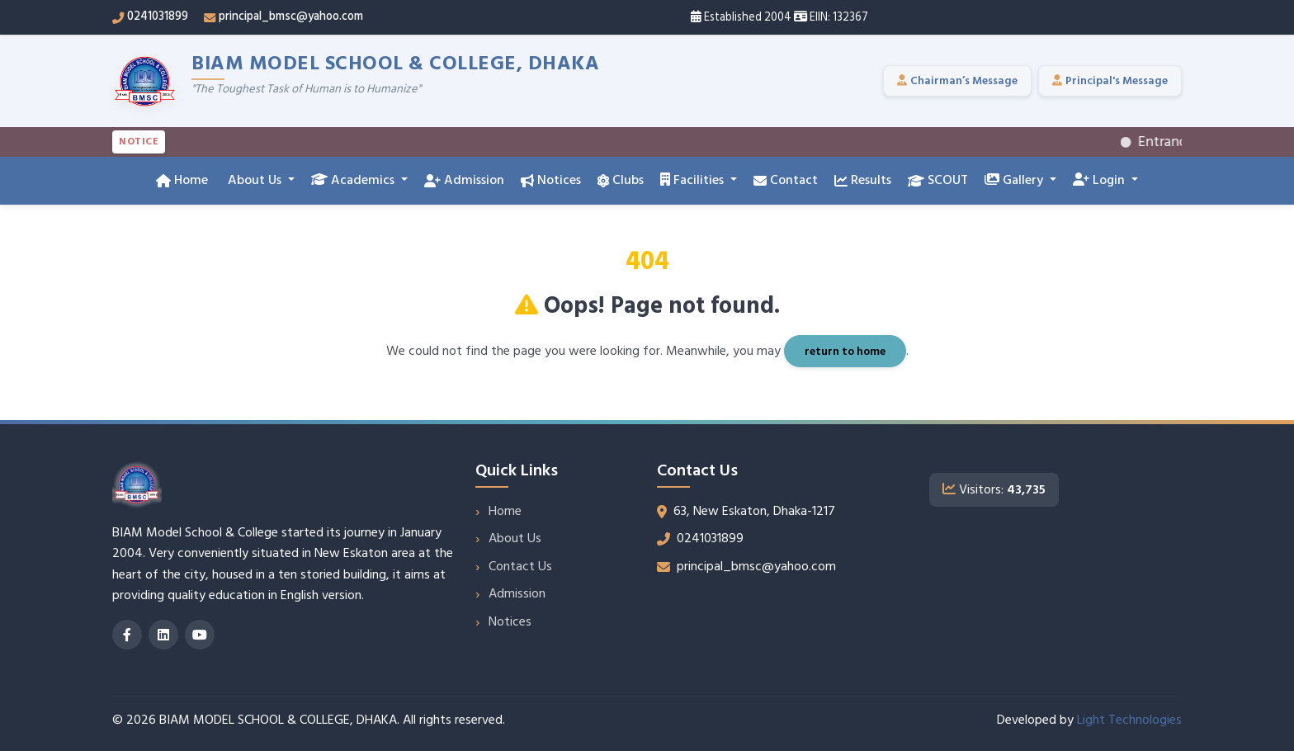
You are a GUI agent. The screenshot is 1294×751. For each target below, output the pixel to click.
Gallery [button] (1015, 180)
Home (182, 180)
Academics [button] (354, 180)
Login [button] (1100, 180)
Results (862, 180)
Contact (785, 180)
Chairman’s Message (957, 81)
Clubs (620, 180)
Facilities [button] (693, 180)
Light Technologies (1129, 719)
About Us (515, 538)
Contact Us (520, 566)
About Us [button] (254, 180)
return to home (845, 351)
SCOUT (938, 180)
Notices (551, 180)
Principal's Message (1110, 81)
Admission (464, 180)
